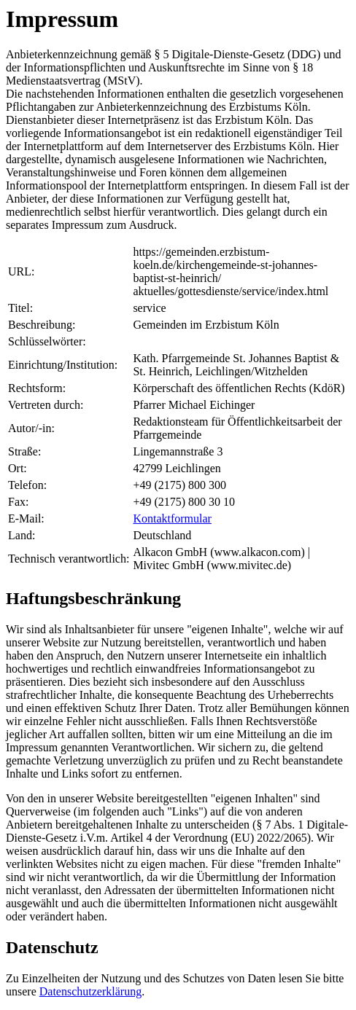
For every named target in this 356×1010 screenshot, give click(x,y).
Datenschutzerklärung (90, 991)
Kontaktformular (172, 518)
